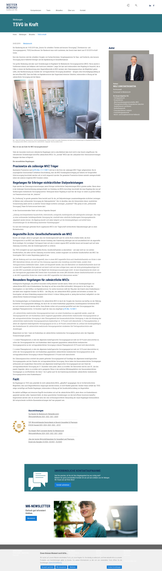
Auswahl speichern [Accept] (47, 567)
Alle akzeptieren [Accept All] (61, 567)
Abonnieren (31, 520)
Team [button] (51, 10)
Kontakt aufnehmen (63, 487)
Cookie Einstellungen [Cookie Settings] (114, 567)
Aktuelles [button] (61, 10)
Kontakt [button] (85, 10)
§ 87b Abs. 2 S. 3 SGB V (41, 170)
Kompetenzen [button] (38, 10)
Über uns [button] (74, 10)
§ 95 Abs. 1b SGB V (69, 309)
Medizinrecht (27, 44)
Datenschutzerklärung (55, 563)
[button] (128, 5)
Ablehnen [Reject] (72, 567)
